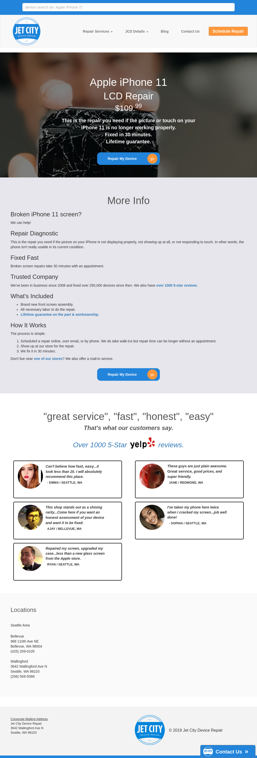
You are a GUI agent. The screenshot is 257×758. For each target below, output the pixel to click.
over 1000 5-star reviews (176, 285)
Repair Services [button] (98, 31)
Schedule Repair (228, 31)
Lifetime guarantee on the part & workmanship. (60, 314)
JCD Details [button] (136, 31)
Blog (165, 31)
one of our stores (48, 359)
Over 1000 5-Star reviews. (128, 443)
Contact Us (190, 31)
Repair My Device (132, 159)
